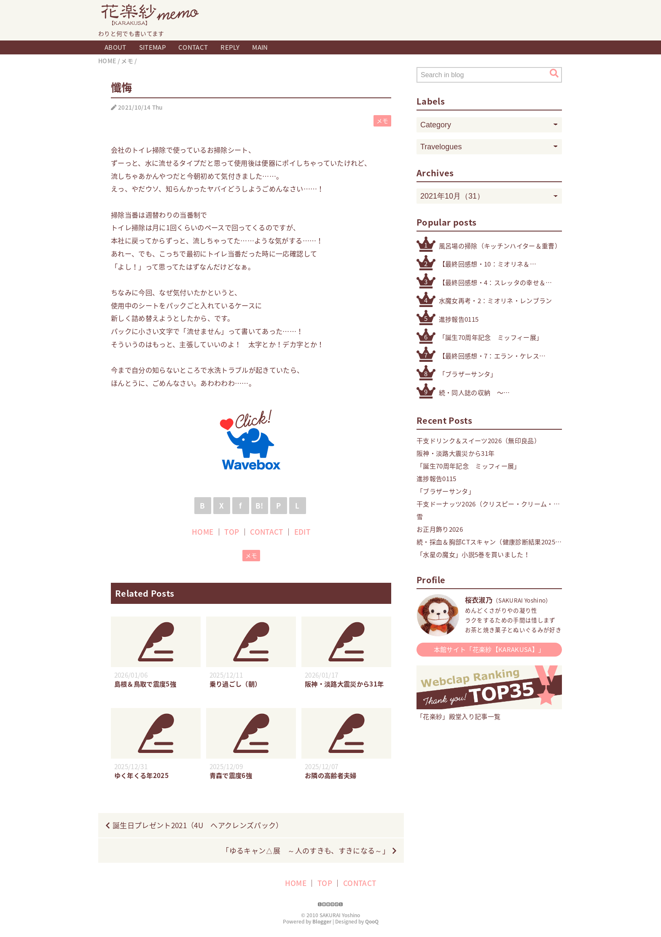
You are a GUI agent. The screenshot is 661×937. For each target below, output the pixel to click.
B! (259, 505)
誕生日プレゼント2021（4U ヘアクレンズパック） (198, 825)
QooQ (372, 921)
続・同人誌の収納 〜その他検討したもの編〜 (474, 393)
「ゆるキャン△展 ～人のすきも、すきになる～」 (306, 850)
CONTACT (193, 47)
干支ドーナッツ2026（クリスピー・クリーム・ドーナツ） (485, 504)
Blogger (321, 921)
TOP (231, 531)
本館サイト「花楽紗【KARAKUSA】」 (489, 649)
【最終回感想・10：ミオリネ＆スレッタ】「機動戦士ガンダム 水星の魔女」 (487, 264)
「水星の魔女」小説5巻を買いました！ (473, 554)
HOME (202, 531)
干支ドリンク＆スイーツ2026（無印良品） (478, 440)
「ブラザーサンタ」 (468, 374)
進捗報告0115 (459, 319)
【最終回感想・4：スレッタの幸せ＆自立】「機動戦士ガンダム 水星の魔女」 (500, 283)
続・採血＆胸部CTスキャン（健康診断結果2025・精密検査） (489, 542)
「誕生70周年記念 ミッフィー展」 (491, 337)
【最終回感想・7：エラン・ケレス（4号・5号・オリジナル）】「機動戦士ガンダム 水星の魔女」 (490, 356)
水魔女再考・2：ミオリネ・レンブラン (495, 300)
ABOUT (115, 47)
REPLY (229, 47)
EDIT (302, 531)
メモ (382, 120)
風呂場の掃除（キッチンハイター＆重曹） (500, 245)
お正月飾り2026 (439, 529)
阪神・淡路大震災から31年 (455, 453)
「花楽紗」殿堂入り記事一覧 (489, 712)
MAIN (260, 47)
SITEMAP (152, 47)
